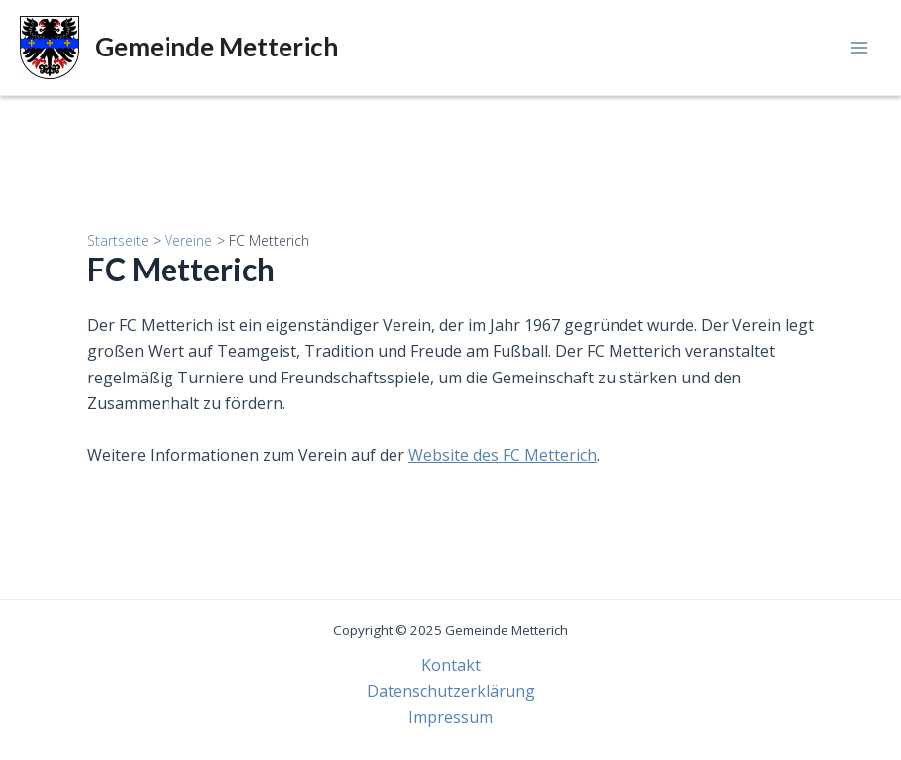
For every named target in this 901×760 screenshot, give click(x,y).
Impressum (450, 717)
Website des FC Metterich (502, 455)
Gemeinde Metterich (216, 46)
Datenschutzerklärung (451, 691)
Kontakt (451, 665)
